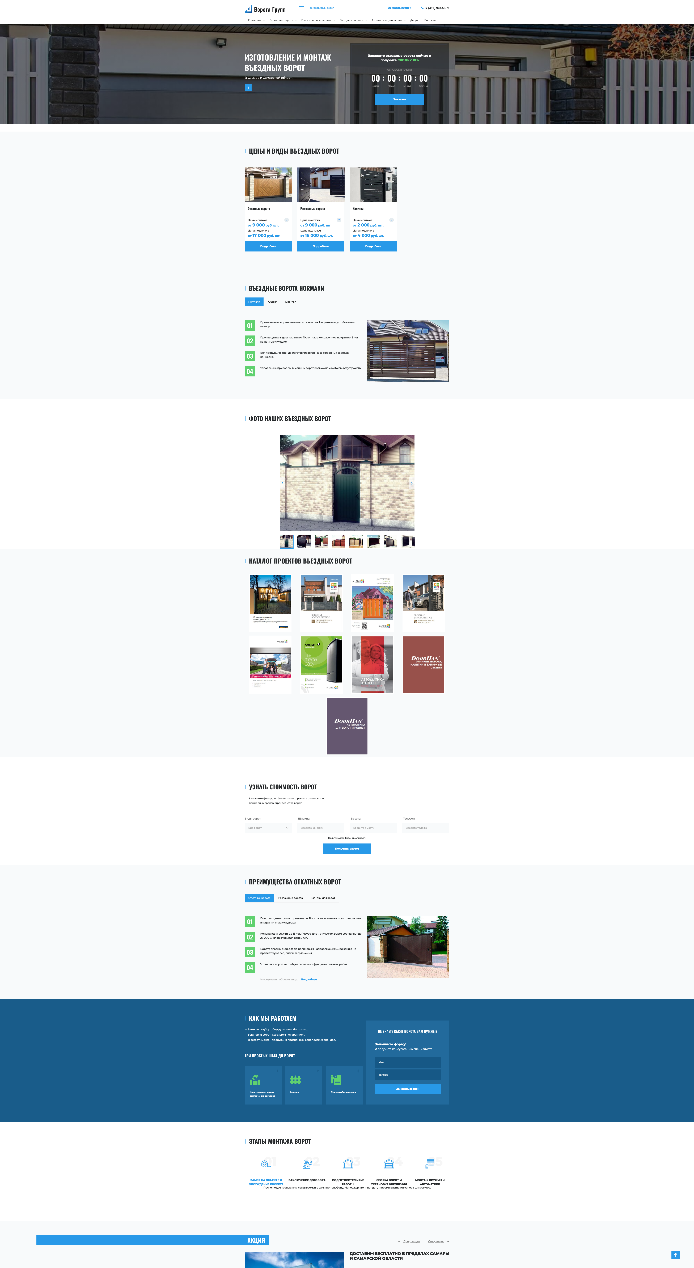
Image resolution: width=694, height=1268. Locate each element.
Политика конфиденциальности (347, 838)
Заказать (399, 99)
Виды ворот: (253, 818)
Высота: (355, 818)
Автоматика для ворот (387, 20)
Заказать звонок (407, 1088)
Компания (254, 20)
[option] (347, 483)
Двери (414, 20)
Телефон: (409, 818)
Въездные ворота (352, 20)
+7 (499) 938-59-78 (435, 8)
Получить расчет (347, 848)
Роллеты (430, 20)
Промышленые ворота (316, 20)
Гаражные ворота (281, 20)
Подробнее (309, 979)
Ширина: (304, 818)
